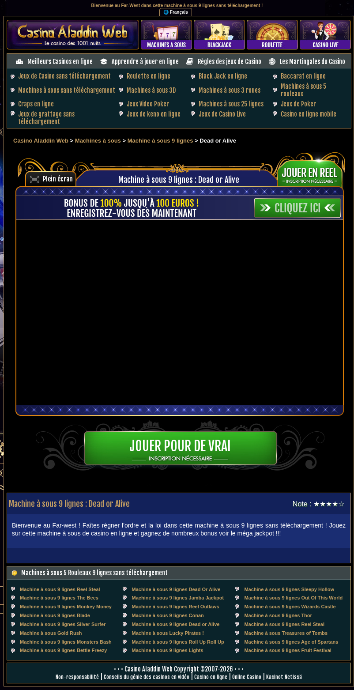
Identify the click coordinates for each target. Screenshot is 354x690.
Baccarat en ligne (303, 76)
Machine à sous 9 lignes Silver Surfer (62, 624)
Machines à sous (98, 140)
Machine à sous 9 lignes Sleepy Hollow (289, 589)
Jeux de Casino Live (222, 114)
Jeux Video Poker (148, 104)
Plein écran (58, 179)
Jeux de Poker (298, 104)
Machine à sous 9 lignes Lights (167, 650)
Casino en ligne (210, 677)
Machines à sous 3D (151, 90)
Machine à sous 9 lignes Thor (278, 615)
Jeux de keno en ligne (154, 114)
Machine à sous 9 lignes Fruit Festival (287, 650)
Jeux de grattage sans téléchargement (46, 117)
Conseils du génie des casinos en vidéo (146, 677)
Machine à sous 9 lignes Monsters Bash (66, 642)
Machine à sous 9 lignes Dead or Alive (176, 624)
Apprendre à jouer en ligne (145, 61)
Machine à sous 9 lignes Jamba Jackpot (178, 597)
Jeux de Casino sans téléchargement (64, 76)
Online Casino (246, 677)
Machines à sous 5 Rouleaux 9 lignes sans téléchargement (94, 573)
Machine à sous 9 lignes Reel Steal (60, 589)
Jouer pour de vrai (180, 446)
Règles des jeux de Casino (229, 61)
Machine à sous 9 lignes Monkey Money (66, 606)
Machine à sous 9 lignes (160, 140)
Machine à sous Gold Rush (51, 633)
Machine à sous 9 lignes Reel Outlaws (175, 606)
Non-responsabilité (77, 677)
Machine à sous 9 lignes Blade (55, 615)
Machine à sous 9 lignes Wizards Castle (289, 606)
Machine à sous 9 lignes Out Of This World (293, 597)
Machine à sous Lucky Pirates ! (168, 633)
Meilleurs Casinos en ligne (60, 61)
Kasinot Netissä (284, 677)
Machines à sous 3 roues (229, 90)
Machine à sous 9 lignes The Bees (59, 597)
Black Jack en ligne (223, 76)
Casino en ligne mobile (308, 114)
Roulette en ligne (148, 76)
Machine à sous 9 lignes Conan (168, 615)
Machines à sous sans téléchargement (66, 90)
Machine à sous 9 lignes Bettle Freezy (63, 650)
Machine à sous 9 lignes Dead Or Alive (176, 589)
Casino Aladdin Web (40, 140)
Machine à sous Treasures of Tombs (286, 633)
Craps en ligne (36, 104)
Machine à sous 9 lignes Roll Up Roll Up (178, 642)
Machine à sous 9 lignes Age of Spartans (291, 642)
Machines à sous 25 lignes (231, 104)
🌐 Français (175, 12)
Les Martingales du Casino (312, 61)
